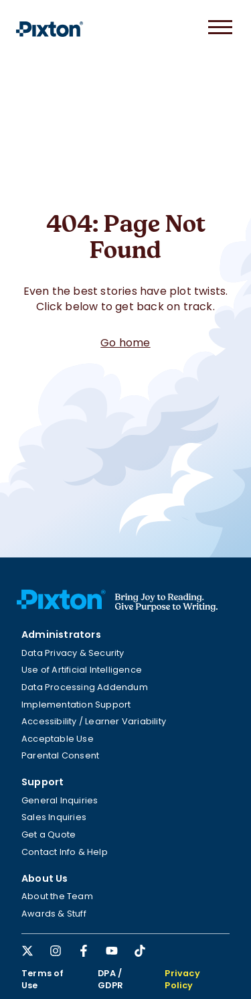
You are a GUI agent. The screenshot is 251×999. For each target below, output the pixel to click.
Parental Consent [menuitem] (60, 755)
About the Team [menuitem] (57, 896)
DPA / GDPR (110, 979)
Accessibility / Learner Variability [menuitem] (93, 721)
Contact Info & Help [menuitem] (64, 852)
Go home (125, 342)
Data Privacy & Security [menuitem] (72, 653)
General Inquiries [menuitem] (59, 800)
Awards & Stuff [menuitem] (53, 913)
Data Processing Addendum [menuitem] (84, 687)
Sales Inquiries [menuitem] (53, 817)
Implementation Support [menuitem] (76, 704)
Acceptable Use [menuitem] (57, 738)
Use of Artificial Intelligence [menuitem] (81, 669)
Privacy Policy (182, 979)
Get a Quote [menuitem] (48, 834)
